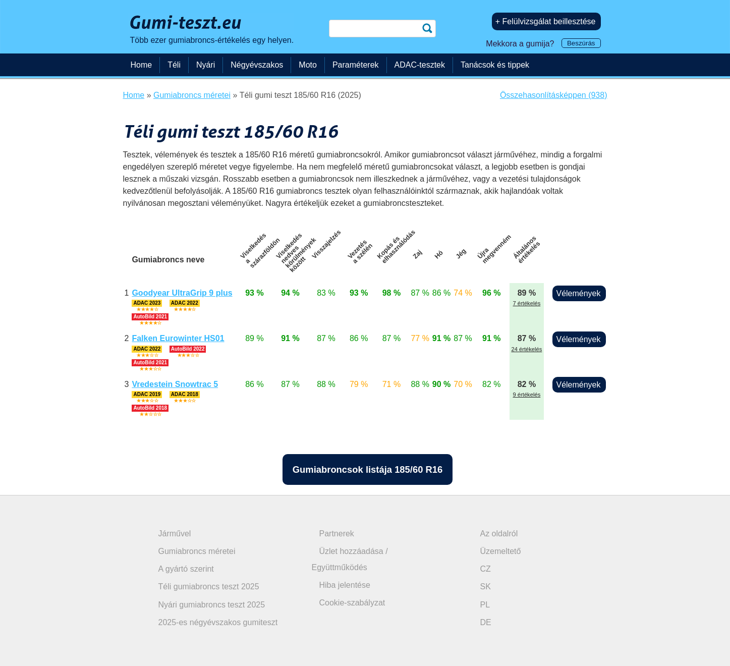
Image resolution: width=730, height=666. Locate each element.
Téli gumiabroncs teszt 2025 (208, 586)
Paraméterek (355, 65)
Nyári (205, 65)
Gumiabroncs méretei (197, 551)
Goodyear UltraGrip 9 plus (182, 293)
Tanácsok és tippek (495, 65)
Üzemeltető (500, 551)
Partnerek (336, 533)
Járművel (174, 533)
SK (485, 586)
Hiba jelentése (344, 585)
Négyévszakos (257, 65)
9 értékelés (527, 395)
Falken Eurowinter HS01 (178, 338)
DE (485, 622)
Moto (308, 65)
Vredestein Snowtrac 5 (175, 384)
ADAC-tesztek (420, 65)
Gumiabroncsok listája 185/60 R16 (367, 469)
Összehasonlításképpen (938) (553, 95)
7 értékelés (527, 303)
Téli (174, 65)
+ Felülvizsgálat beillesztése (545, 21)
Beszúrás (581, 43)
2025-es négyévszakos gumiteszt (218, 622)
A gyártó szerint (186, 569)
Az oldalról (499, 533)
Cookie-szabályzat (352, 602)
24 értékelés (526, 349)
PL (485, 604)
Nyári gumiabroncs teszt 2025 (211, 604)
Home (141, 65)
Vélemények (578, 293)
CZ (485, 569)
